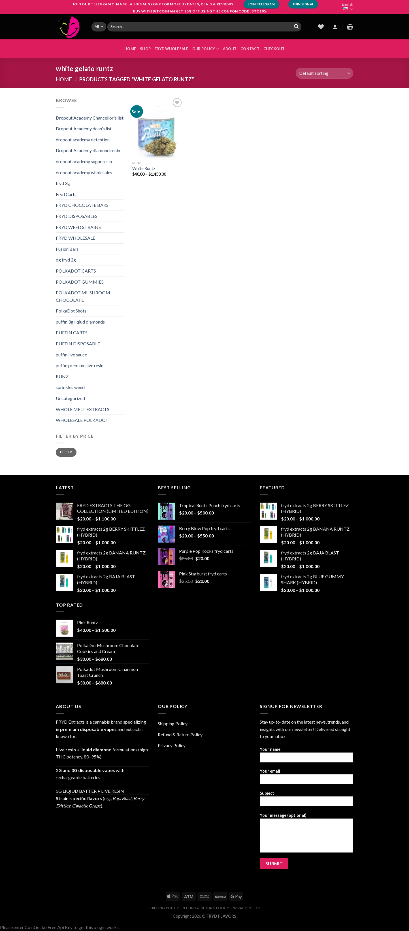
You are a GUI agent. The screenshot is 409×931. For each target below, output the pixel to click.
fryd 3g (63, 183)
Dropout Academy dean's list (84, 128)
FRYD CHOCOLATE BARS (82, 205)
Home (64, 79)
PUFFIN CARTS (72, 332)
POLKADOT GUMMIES (80, 281)
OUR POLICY (205, 49)
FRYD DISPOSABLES (76, 216)
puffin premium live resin (79, 365)
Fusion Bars (67, 249)
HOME (130, 48)
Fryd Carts (66, 194)
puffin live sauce (71, 354)
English (347, 7)
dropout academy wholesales (84, 172)
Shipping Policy (173, 723)
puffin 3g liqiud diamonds (80, 321)
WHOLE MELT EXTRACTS (82, 409)
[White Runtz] (157, 127)
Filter (66, 452)
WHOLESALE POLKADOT (82, 420)
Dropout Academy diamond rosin (88, 150)
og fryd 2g (66, 259)
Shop (145, 48)
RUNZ (62, 376)
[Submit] (296, 26)
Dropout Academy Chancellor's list (89, 117)
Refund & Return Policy (180, 734)
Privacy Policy (172, 745)
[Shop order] (324, 73)
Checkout (274, 48)
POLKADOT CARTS (76, 270)
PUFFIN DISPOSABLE (78, 343)
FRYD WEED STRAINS (78, 227)
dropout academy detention (83, 139)
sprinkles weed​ (70, 387)
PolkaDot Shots (71, 310)
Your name (306, 756)
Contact (249, 48)
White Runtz (143, 168)
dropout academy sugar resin (84, 161)
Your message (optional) (306, 834)
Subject (306, 800)
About (230, 48)
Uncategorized (70, 398)
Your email (306, 778)
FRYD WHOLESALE (171, 48)
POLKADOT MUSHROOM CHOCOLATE (83, 296)
